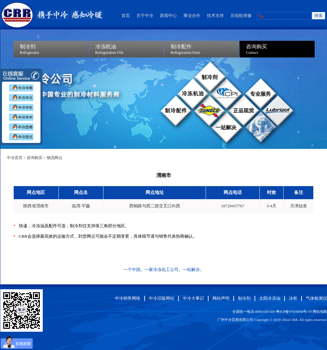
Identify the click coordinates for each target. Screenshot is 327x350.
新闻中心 (168, 15)
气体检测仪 (316, 298)
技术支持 (215, 15)
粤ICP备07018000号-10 (294, 311)
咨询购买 (34, 157)
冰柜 (293, 298)
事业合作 (191, 15)
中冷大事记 (193, 298)
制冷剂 (244, 298)
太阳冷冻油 (269, 298)
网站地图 (320, 311)
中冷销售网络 (127, 298)
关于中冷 (144, 15)
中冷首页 (15, 157)
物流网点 (54, 157)
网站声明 (220, 298)
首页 (125, 15)
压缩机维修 (241, 15)
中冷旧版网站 (161, 298)
